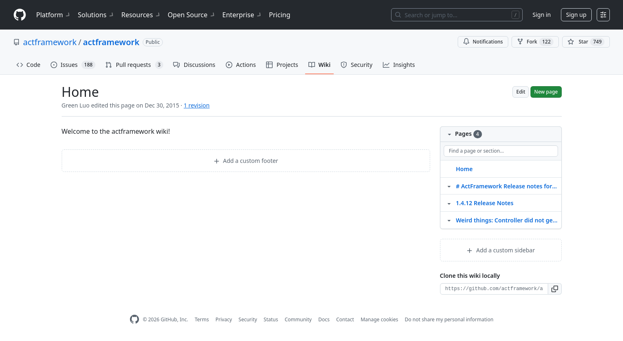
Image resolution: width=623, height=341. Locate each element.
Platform (53, 14)
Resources (141, 14)
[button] (555, 289)
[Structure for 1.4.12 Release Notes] (449, 202)
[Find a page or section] (501, 151)
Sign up (576, 14)
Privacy (223, 319)
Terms (202, 319)
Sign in (542, 14)
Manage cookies (379, 319)
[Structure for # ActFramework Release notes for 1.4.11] (449, 185)
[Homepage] (19, 15)
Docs (324, 319)
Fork (535, 42)
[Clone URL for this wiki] (494, 289)
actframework (49, 42)
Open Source (192, 14)
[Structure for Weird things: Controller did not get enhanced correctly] (449, 220)
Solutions (96, 14)
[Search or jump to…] (456, 15)
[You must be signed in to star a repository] (586, 42)
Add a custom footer (245, 161)
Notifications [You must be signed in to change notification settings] (483, 41)
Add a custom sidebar (500, 250)
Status (271, 319)
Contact (345, 319)
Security (248, 319)
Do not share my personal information (449, 319)
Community (298, 319)
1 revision (197, 105)
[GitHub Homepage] (134, 319)
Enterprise (242, 14)
